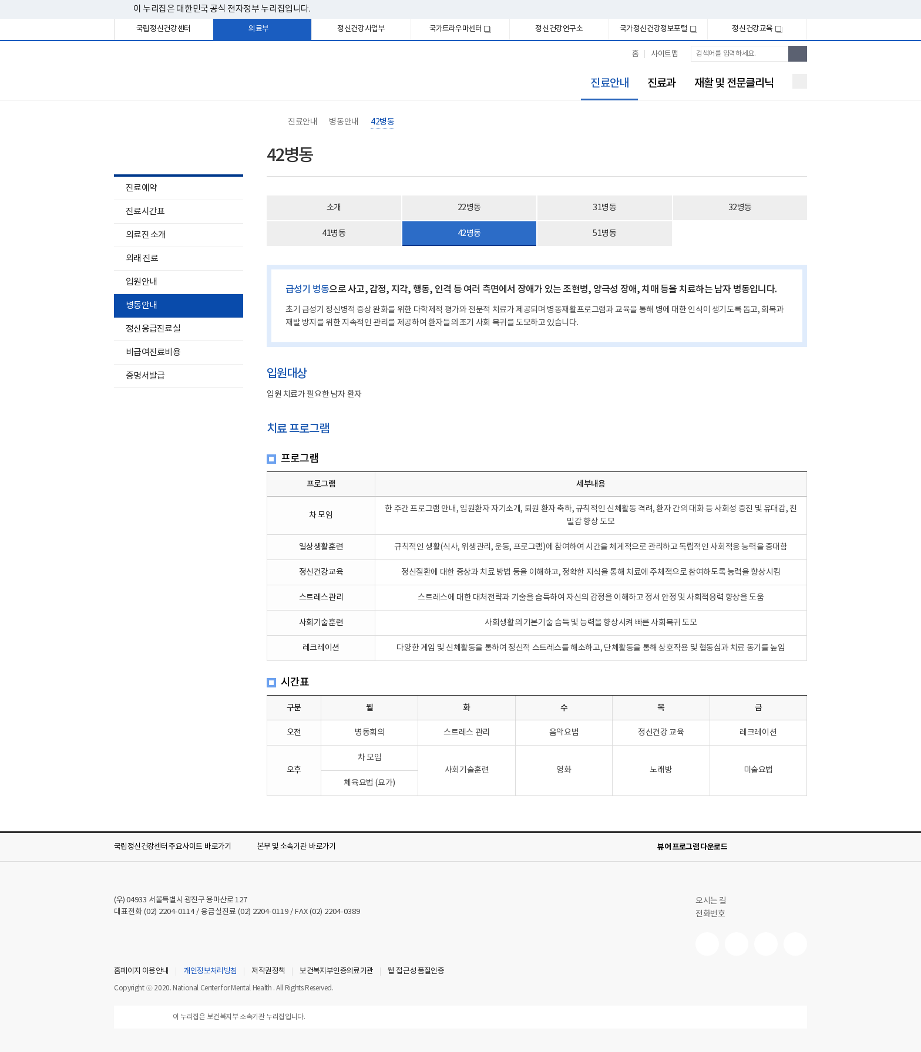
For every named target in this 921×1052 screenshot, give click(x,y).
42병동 (382, 122)
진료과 (661, 83)
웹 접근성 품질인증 (416, 971)
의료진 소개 (146, 235)
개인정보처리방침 (210, 971)
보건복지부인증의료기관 (336, 971)
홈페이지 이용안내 (141, 971)
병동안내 (141, 306)
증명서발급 (145, 376)
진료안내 (604, 84)
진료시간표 (145, 212)
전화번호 (710, 914)
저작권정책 (268, 971)
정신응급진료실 (153, 329)
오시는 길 (716, 901)
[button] (181, 847)
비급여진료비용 (153, 353)
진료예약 (141, 188)
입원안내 (135, 283)
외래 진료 (142, 259)
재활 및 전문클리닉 (734, 83)
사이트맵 (664, 54)
